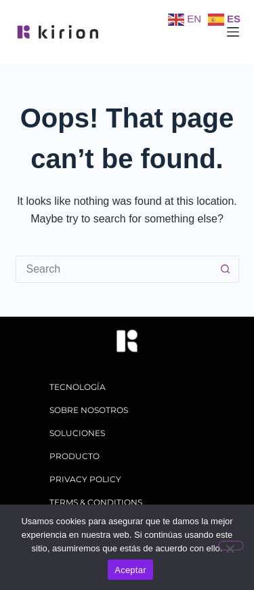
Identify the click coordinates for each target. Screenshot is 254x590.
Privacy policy (85, 479)
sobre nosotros (88, 410)
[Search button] (225, 269)
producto (74, 456)
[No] (231, 545)
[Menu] (233, 32)
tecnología (77, 387)
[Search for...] (114, 269)
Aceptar (130, 570)
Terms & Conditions (95, 502)
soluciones (77, 433)
